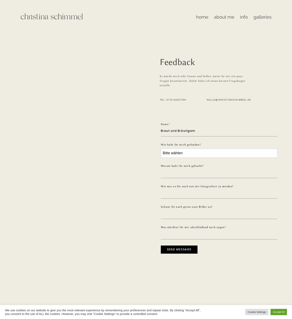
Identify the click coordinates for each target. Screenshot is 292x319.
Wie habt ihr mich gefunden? (181, 144)
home (202, 17)
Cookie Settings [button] (257, 312)
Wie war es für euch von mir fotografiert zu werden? (197, 186)
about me (224, 17)
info (244, 17)
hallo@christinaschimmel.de (229, 100)
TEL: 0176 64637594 (173, 100)
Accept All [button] (278, 312)
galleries (262, 17)
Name (165, 124)
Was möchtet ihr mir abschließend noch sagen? (193, 227)
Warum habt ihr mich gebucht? (182, 165)
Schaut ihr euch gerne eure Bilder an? (187, 206)
